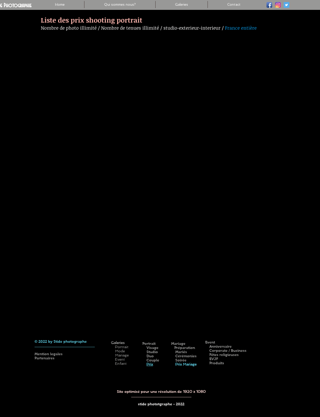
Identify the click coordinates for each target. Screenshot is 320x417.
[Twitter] (286, 5)
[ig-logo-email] (278, 5)
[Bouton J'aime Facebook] (253, 334)
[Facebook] (269, 5)
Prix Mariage (185, 364)
